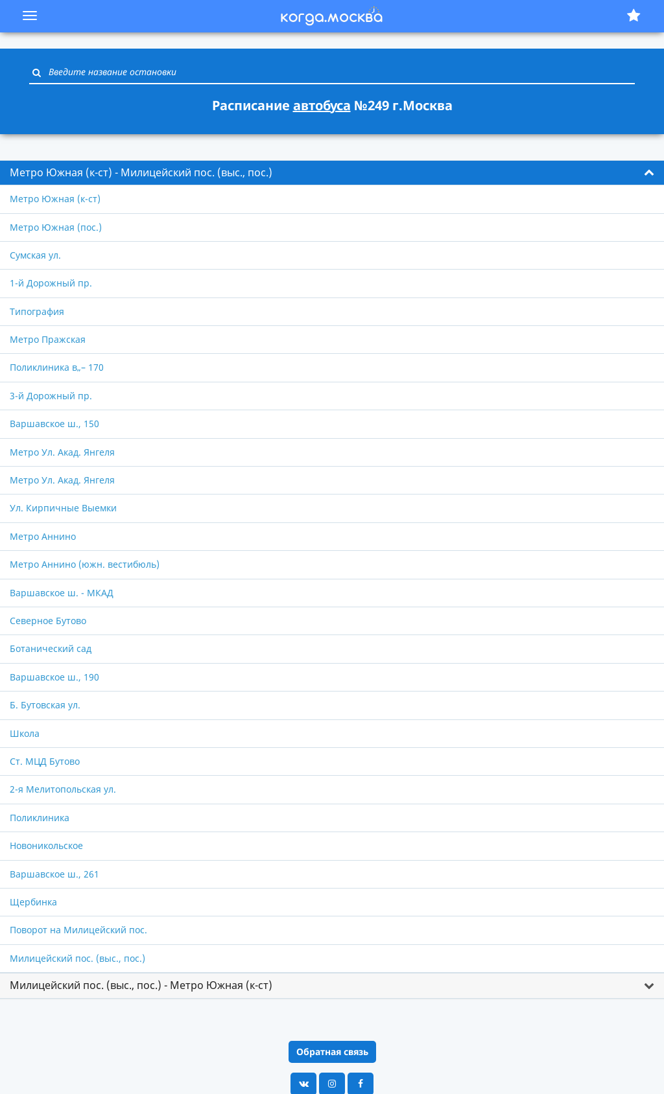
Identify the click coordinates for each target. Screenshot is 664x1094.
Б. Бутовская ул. (45, 705)
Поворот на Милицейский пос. (78, 930)
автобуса (322, 105)
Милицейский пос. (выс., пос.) (77, 958)
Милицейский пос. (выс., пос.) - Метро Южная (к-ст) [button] (141, 985)
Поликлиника (39, 817)
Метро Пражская (48, 339)
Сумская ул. (35, 255)
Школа (25, 733)
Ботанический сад (50, 648)
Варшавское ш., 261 (54, 874)
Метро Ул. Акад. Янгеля (62, 452)
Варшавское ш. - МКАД (61, 593)
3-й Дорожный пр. (51, 396)
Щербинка (33, 902)
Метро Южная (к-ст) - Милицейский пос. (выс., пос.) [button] (141, 172)
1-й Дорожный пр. (51, 283)
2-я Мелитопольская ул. (63, 789)
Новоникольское (46, 845)
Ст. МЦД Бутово (45, 761)
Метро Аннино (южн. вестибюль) (85, 564)
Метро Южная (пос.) (56, 227)
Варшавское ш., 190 (54, 677)
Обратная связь (332, 1051)
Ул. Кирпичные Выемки (63, 508)
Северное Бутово (48, 620)
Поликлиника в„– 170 (57, 367)
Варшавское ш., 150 (54, 423)
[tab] (332, 173)
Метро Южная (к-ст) (55, 198)
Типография (37, 311)
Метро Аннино (43, 536)
